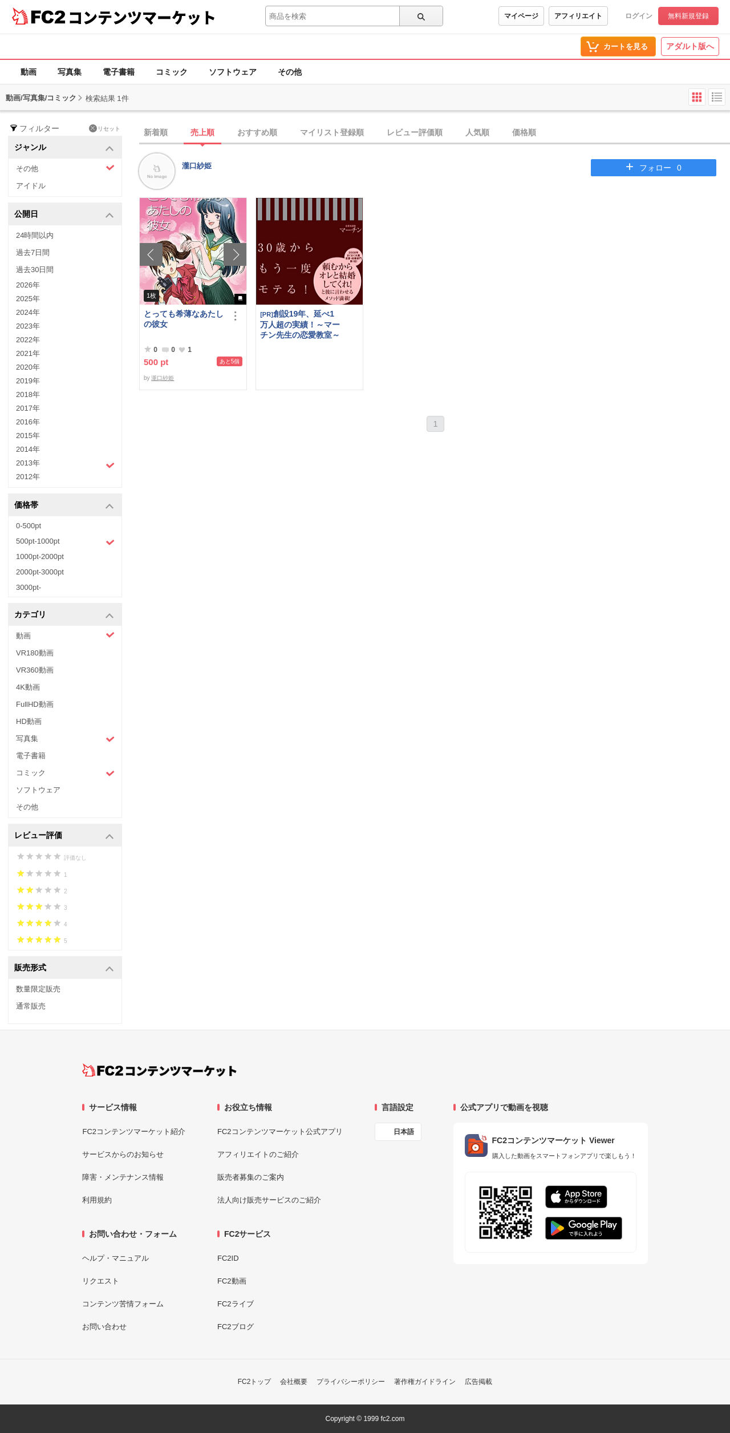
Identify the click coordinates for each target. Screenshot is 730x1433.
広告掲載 (478, 1382)
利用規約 (97, 1200)
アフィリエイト (578, 16)
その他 (290, 71)
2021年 (28, 353)
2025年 (28, 298)
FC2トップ (254, 1382)
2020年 (28, 367)
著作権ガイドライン (425, 1382)
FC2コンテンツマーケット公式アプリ (280, 1131)
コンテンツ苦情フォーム (123, 1304)
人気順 (477, 132)
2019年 (28, 381)
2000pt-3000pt (40, 572)
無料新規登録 (688, 16)
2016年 (28, 422)
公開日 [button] (64, 214)
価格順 (524, 132)
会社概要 (293, 1382)
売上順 (202, 132)
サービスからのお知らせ (123, 1154)
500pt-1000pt (65, 542)
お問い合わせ (104, 1326)
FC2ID (228, 1258)
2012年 (28, 476)
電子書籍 (119, 71)
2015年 (28, 435)
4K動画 (28, 687)
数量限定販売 (38, 989)
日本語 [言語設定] (404, 1132)
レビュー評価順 (415, 132)
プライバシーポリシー (351, 1382)
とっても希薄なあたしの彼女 (184, 319)
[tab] (434, 133)
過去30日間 (35, 269)
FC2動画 (231, 1281)
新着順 (156, 132)
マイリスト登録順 (332, 132)
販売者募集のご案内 (250, 1177)
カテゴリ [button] (64, 615)
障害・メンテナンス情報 (123, 1177)
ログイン (638, 16)
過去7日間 (33, 252)
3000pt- (28, 587)
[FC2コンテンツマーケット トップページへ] (159, 1070)
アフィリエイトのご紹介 (258, 1154)
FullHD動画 (35, 704)
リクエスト (100, 1281)
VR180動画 (35, 653)
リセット (104, 128)
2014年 (28, 449)
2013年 (65, 464)
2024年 (28, 312)
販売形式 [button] (64, 968)
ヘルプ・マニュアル (115, 1258)
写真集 (70, 71)
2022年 (28, 339)
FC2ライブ (235, 1304)
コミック (172, 71)
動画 (28, 71)
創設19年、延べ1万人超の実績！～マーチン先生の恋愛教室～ (300, 324)
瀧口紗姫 (197, 165)
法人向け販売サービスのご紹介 (269, 1200)
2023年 (28, 326)
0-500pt (28, 525)
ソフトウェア (233, 71)
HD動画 (29, 721)
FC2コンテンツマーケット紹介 (133, 1131)
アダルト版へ (690, 46)
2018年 (28, 394)
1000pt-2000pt (40, 556)
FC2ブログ (235, 1326)
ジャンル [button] (64, 148)
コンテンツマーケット (142, 17)
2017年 (28, 408)
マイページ (521, 16)
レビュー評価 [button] (64, 836)
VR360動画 (35, 670)
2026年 (28, 285)
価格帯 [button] (64, 505)
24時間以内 (35, 235)
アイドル (31, 185)
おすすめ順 (257, 132)
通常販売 (31, 1006)
